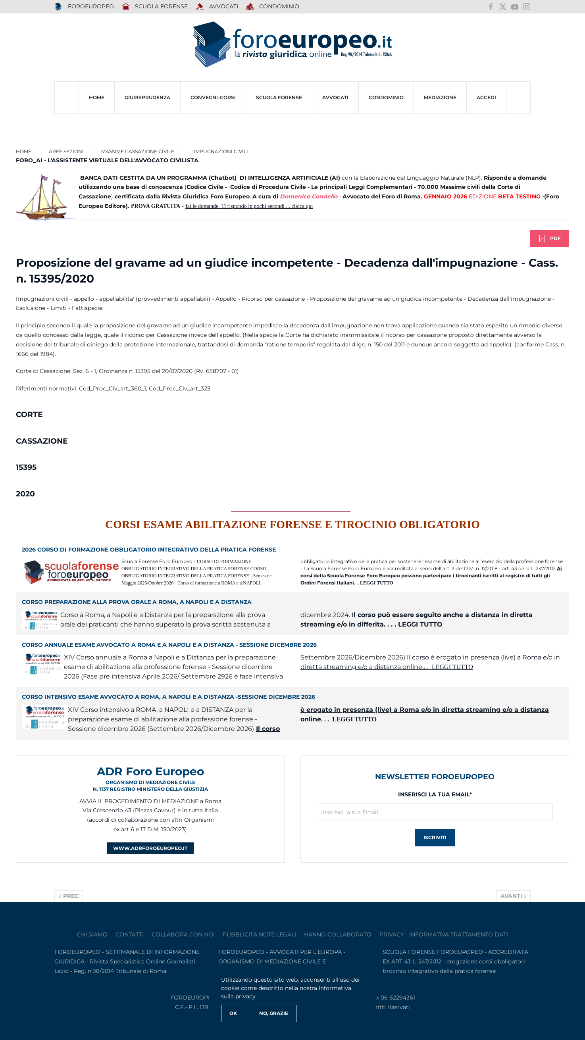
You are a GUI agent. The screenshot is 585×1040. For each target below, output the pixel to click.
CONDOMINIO (386, 97)
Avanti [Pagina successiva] (513, 896)
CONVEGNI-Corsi (213, 97)
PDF (549, 238)
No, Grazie (273, 1013)
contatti (129, 934)
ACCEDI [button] (486, 97)
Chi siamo (92, 934)
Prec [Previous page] (69, 896)
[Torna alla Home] (292, 44)
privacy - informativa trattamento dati (443, 934)
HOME (96, 97)
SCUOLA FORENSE (155, 7)
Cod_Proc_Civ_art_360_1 (112, 388)
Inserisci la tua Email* (435, 794)
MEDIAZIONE (440, 97)
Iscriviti (434, 837)
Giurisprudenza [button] (147, 97)
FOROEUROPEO (84, 7)
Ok (233, 1013)
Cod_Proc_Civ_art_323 (179, 388)
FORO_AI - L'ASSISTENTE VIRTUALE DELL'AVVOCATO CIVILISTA (107, 160)
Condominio (273, 7)
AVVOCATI (217, 7)
